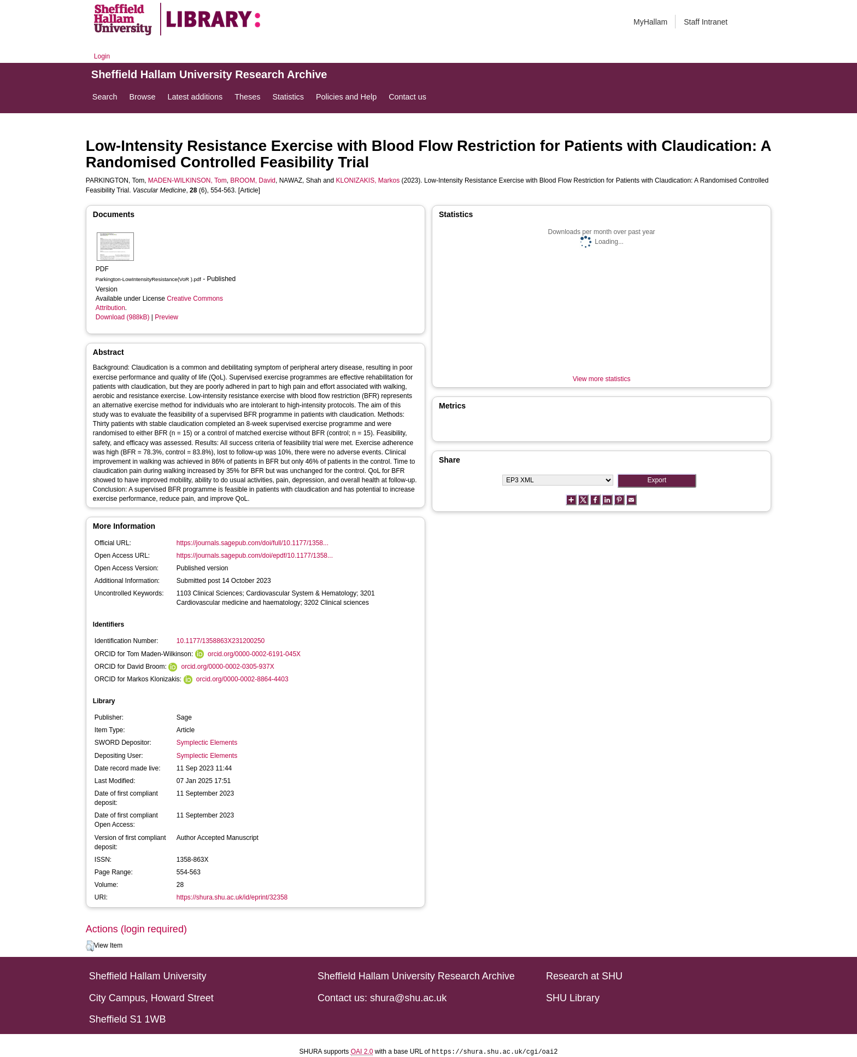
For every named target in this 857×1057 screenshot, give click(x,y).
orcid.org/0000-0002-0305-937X (227, 666)
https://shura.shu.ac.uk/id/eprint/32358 (232, 897)
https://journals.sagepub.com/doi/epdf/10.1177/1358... (255, 555)
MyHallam (650, 21)
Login (102, 56)
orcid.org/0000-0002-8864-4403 (242, 679)
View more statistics (602, 379)
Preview (166, 317)
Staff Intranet (705, 21)
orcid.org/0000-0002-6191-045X (254, 654)
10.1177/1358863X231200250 (221, 641)
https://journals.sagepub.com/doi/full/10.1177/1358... (252, 543)
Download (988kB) (123, 317)
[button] (90, 946)
